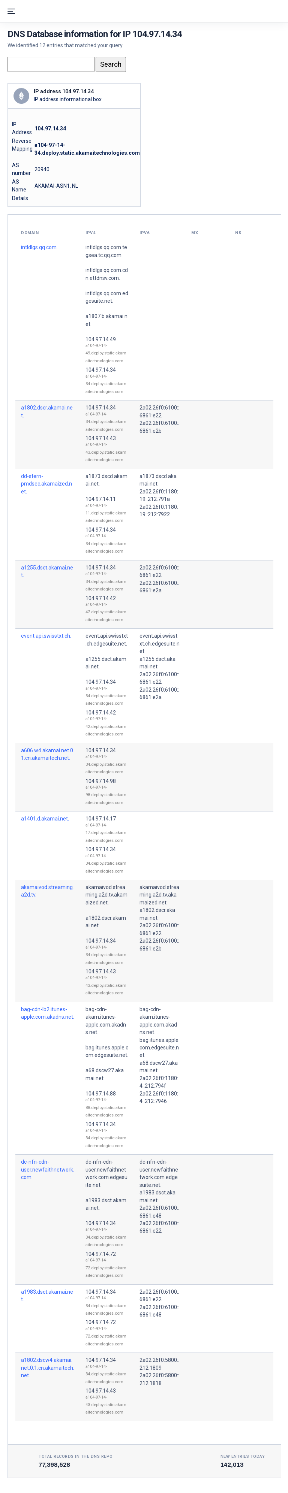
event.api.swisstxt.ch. (46, 636)
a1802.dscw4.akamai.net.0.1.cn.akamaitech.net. (47, 1367)
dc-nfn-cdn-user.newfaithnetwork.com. (47, 1169)
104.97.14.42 (101, 598)
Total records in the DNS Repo (76, 1456)
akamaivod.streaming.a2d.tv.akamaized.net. (107, 895)
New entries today (242, 1456)
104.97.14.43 (101, 438)
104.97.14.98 (101, 781)
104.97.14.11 (101, 499)
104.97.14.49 (101, 339)
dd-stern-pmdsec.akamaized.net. (46, 484)
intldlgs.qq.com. (39, 247)
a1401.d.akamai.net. (45, 819)
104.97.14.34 (101, 370)
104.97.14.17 (101, 819)
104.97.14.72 (101, 1254)
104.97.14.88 (101, 1094)
